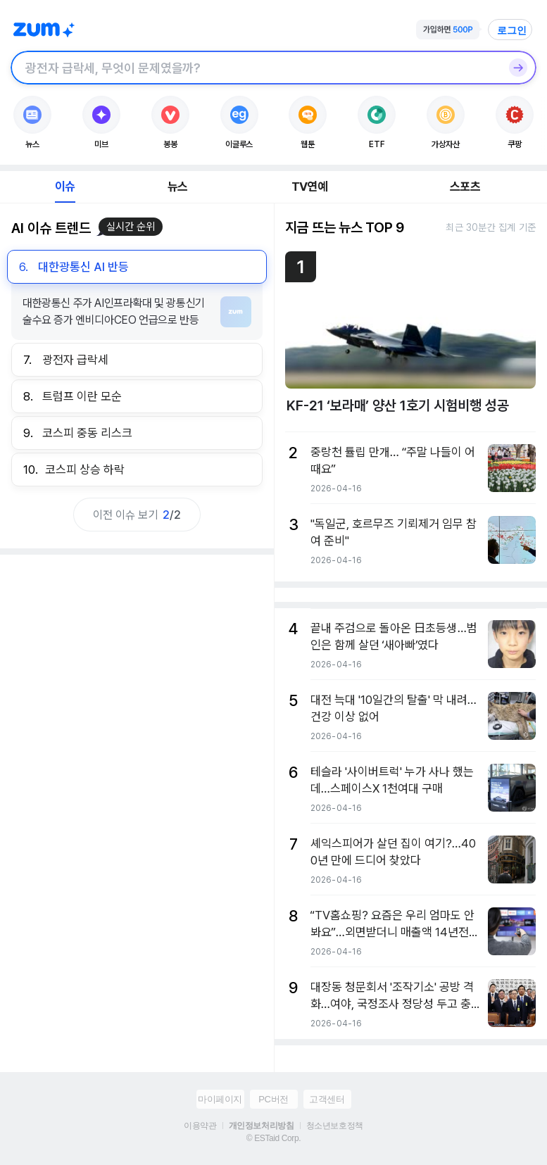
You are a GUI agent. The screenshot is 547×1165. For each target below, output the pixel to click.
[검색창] (255, 67)
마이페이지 (220, 1099)
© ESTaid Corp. (273, 1138)
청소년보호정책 (334, 1126)
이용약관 (200, 1126)
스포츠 (465, 187)
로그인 (512, 30)
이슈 (65, 187)
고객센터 (326, 1099)
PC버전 (273, 1099)
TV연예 (309, 187)
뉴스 (177, 187)
